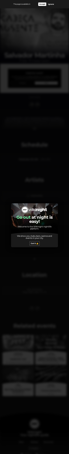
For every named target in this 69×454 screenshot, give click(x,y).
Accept (42, 4)
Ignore (51, 4)
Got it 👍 (34, 243)
